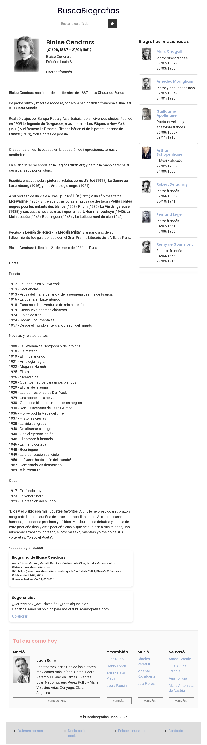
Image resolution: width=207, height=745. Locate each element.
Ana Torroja (178, 678)
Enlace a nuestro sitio (135, 731)
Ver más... (119, 701)
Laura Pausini (117, 685)
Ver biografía (57, 701)
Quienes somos (30, 731)
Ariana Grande (180, 659)
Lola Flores (146, 683)
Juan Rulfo (115, 659)
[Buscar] (112, 23)
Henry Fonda (117, 666)
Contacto (175, 731)
